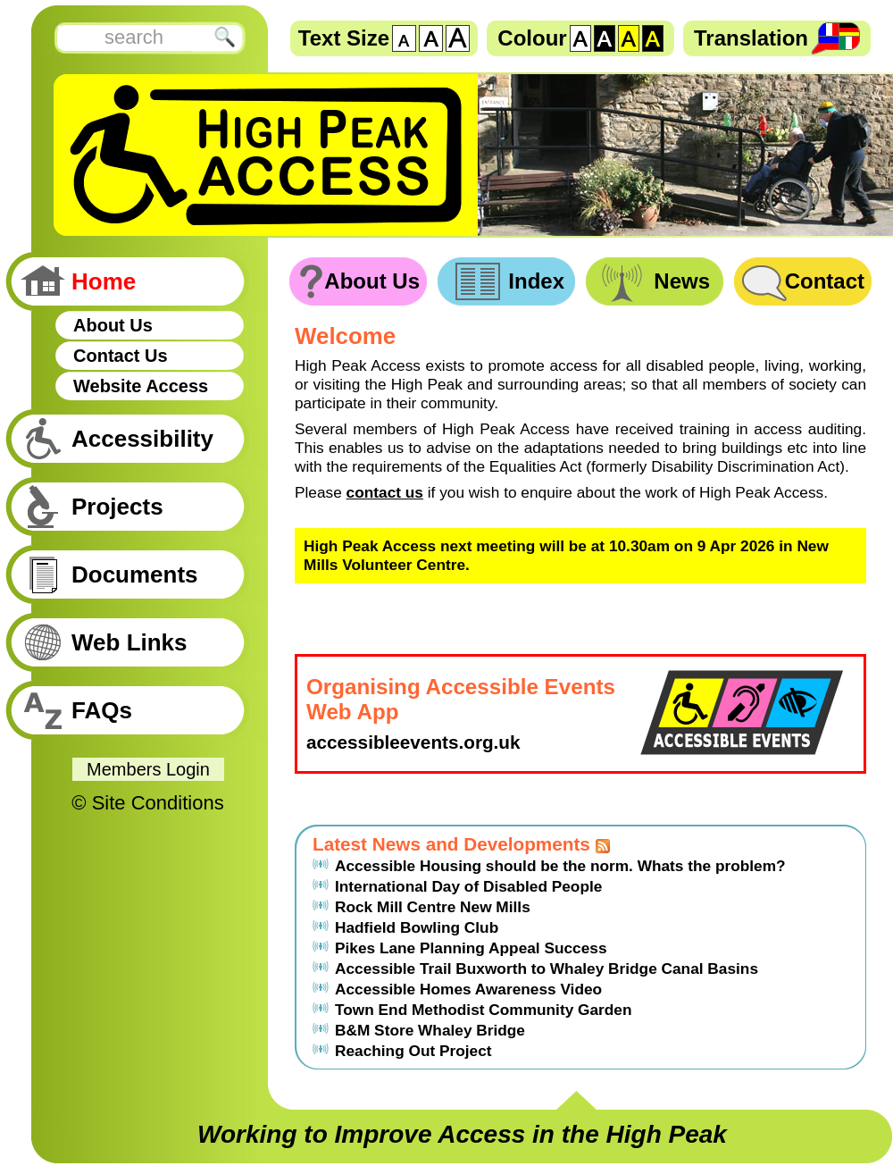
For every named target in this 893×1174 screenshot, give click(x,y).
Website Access (140, 386)
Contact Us (120, 355)
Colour (531, 38)
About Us (113, 325)
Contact (824, 281)
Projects (117, 506)
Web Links (129, 642)
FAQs (101, 710)
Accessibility (142, 438)
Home (103, 281)
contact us (384, 492)
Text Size (343, 38)
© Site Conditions (147, 803)
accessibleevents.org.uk (413, 742)
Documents (134, 574)
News (682, 281)
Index (536, 281)
